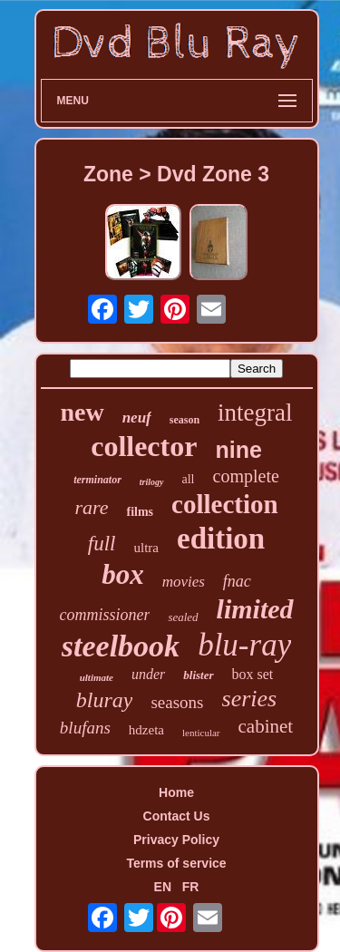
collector (144, 446)
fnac (237, 581)
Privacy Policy (176, 839)
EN (162, 886)
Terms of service (176, 863)
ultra (146, 547)
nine (238, 449)
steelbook (121, 646)
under (148, 674)
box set (253, 674)
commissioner (104, 615)
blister (198, 675)
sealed (183, 617)
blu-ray (244, 645)
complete (246, 476)
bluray (104, 700)
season (184, 419)
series (249, 698)
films (139, 512)
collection (224, 504)
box (123, 574)
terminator (97, 479)
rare (91, 507)
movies (183, 581)
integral (255, 412)
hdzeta (146, 730)
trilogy (152, 482)
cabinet (266, 726)
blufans (85, 727)
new (81, 412)
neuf (136, 417)
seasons (177, 702)
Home (176, 792)
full (102, 543)
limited (255, 609)
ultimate (96, 677)
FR (190, 886)
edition (221, 538)
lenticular (201, 732)
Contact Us (176, 816)
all (188, 479)
